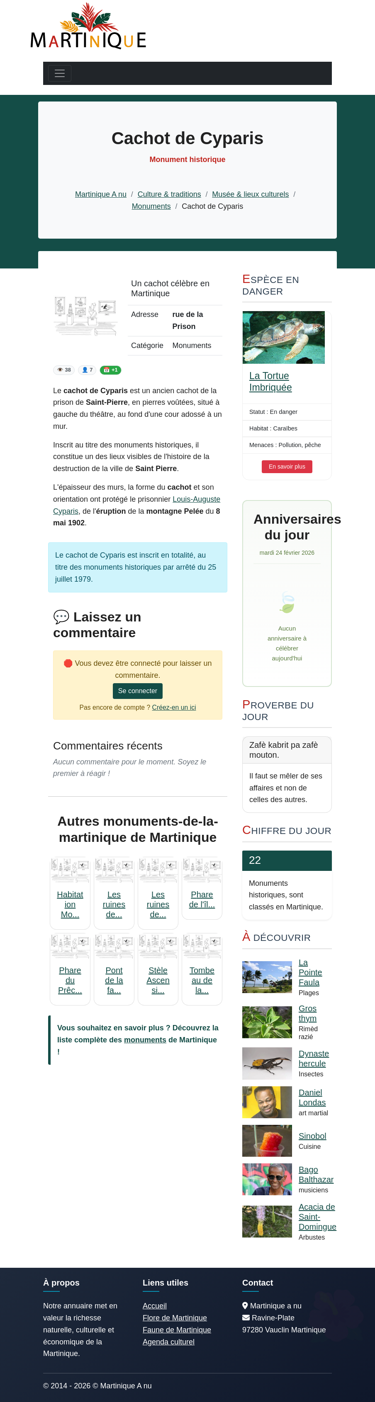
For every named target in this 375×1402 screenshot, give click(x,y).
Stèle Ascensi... (158, 980)
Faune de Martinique (177, 1330)
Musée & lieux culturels (250, 194)
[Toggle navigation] (59, 73)
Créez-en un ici (174, 707)
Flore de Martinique (175, 1318)
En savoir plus (287, 466)
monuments (145, 1040)
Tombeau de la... (202, 980)
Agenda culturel (169, 1342)
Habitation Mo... (70, 904)
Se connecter (137, 690)
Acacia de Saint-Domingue (317, 1216)
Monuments (151, 206)
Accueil (155, 1306)
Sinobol (312, 1136)
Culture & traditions (169, 194)
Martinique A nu (101, 194)
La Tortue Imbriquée (270, 381)
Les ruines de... (114, 904)
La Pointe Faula (310, 972)
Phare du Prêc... (70, 980)
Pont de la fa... (114, 980)
